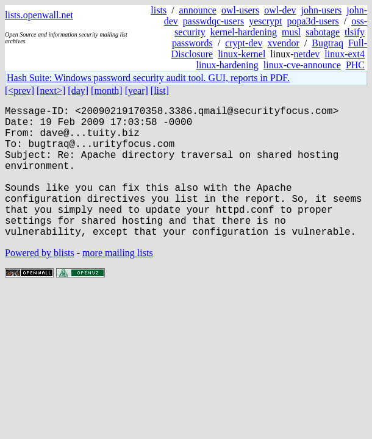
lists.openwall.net (39, 15)
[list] (160, 90)
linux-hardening (227, 65)
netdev (307, 54)
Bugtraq (327, 43)
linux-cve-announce (302, 65)
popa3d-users (312, 21)
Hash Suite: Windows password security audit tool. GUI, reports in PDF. (148, 78)
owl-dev (280, 10)
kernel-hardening (243, 32)
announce (197, 10)
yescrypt (265, 21)
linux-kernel (241, 54)
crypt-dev (243, 43)
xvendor (283, 43)
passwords (192, 43)
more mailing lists (117, 282)
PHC (355, 65)
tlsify (355, 32)
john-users (321, 10)
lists (158, 10)
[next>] (51, 90)
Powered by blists (39, 282)
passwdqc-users (213, 21)
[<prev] (19, 90)
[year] (136, 90)
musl (291, 32)
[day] (78, 90)
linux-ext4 (344, 54)
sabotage (323, 32)
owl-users (240, 10)
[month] (107, 90)
